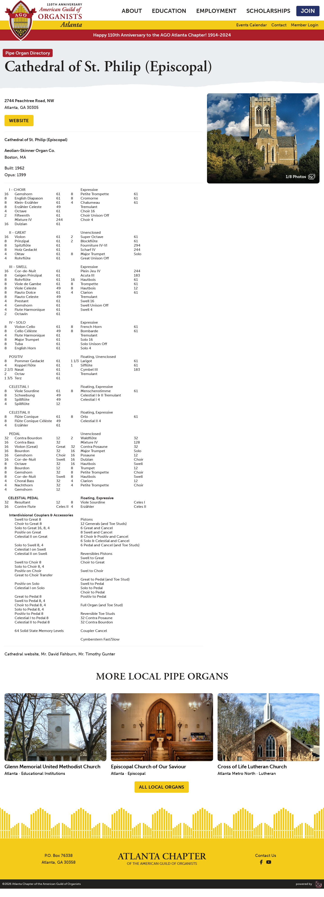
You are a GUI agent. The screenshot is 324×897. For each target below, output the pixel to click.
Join (308, 10)
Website (19, 120)
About (132, 10)
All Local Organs (161, 787)
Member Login (304, 25)
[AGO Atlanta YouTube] (268, 862)
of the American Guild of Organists (162, 859)
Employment (216, 10)
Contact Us (265, 855)
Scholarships (268, 10)
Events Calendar (251, 25)
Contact (278, 25)
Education (169, 10)
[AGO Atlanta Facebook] (261, 862)
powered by (309, 884)
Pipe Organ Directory (27, 53)
